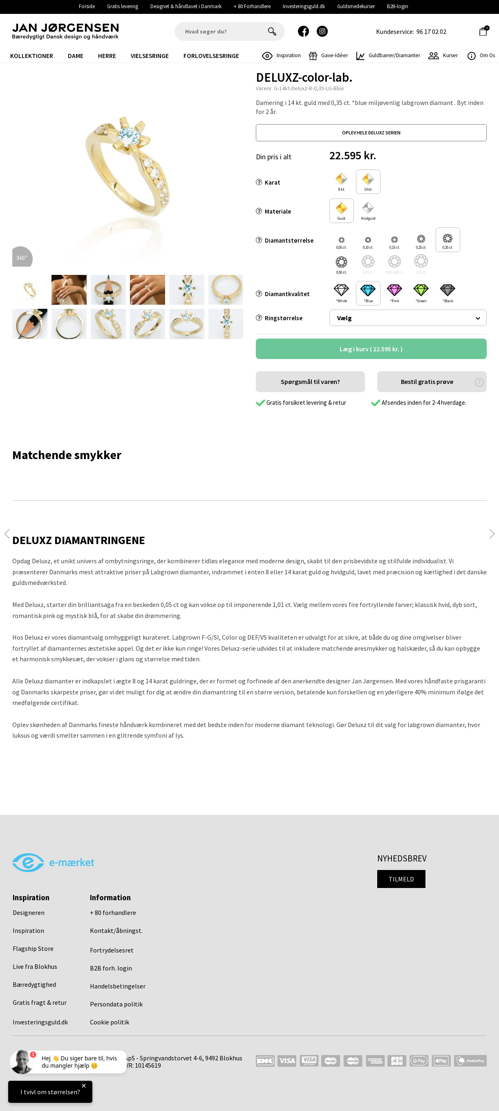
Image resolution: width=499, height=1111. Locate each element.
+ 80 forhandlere (113, 912)
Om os (481, 55)
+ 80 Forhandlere (252, 6)
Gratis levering (122, 6)
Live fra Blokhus (35, 966)
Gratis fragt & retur (40, 1002)
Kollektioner (31, 56)
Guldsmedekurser (356, 6)
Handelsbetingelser (117, 986)
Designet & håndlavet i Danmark (186, 6)
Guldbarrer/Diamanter (388, 55)
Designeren (29, 912)
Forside (87, 6)
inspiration (281, 55)
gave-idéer (328, 55)
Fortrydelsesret (112, 950)
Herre (107, 56)
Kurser (443, 55)
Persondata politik (116, 1004)
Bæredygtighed (34, 984)
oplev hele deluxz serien (371, 132)
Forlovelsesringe (211, 56)
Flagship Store (33, 948)
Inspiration (28, 930)
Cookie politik (109, 1022)
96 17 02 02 (431, 31)
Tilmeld (401, 879)
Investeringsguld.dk (304, 6)
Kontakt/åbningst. (116, 930)
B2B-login (397, 6)
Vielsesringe (150, 56)
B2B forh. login (111, 968)
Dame (75, 56)
